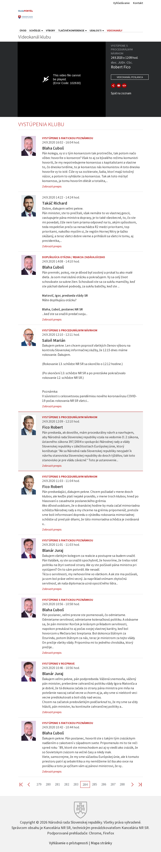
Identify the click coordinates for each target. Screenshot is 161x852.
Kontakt (138, 3)
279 (39, 784)
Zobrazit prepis (52, 186)
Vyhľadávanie (121, 3)
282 (66, 784)
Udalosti (97, 30)
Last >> (138, 784)
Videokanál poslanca (130, 77)
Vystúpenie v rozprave (58, 663)
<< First (24, 784)
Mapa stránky (101, 842)
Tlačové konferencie (72, 30)
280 (48, 784)
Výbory (50, 30)
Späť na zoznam (121, 93)
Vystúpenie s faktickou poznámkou (67, 138)
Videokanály (114, 30)
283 (75, 784)
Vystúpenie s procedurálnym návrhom (69, 330)
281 (57, 784)
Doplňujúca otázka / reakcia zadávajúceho (73, 257)
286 (103, 784)
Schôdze (36, 30)
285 (94, 784)
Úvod (23, 30)
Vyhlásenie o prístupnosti (68, 842)
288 (122, 784)
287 (113, 784)
